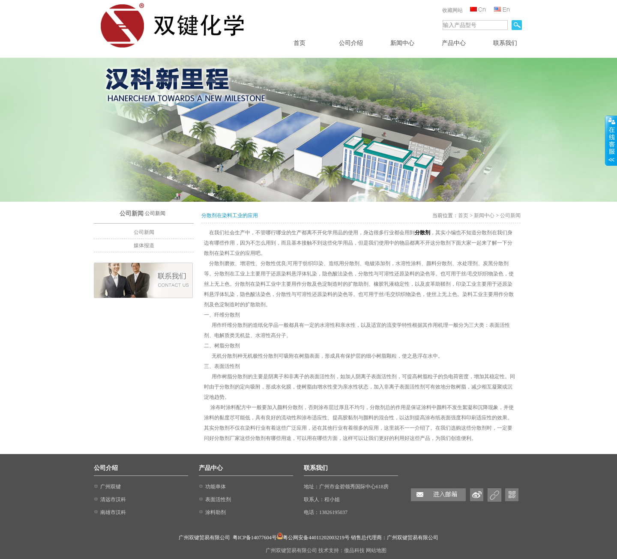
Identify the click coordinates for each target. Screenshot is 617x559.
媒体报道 (144, 245)
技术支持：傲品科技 (342, 550)
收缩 (611, 141)
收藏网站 (452, 10)
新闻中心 (484, 215)
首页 (463, 215)
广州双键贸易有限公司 (292, 550)
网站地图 (376, 550)
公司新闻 (144, 232)
